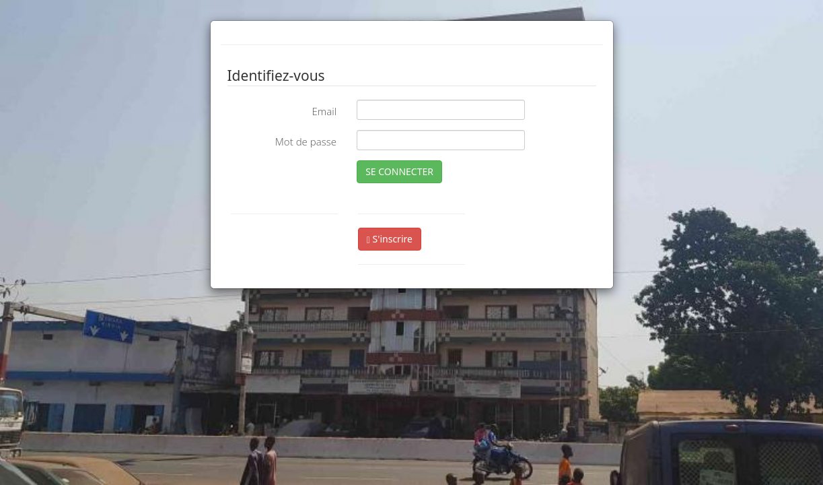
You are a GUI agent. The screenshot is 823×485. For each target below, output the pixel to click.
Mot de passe (305, 141)
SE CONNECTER (399, 171)
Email (324, 111)
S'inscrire (390, 238)
